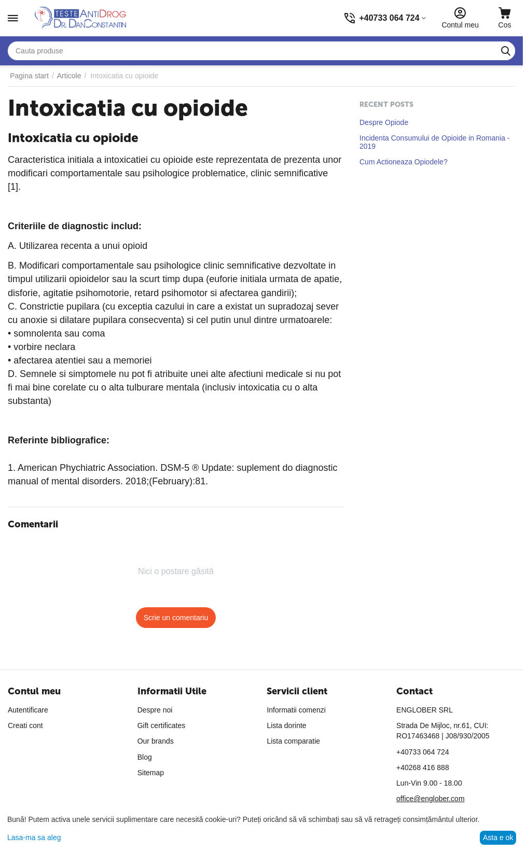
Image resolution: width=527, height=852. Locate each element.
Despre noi (155, 710)
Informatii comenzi (296, 710)
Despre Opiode (383, 122)
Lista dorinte (286, 725)
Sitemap (150, 773)
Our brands (155, 741)
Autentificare (28, 710)
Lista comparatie (293, 741)
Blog (144, 757)
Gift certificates (161, 725)
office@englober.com (430, 798)
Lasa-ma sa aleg (34, 837)
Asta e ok (498, 837)
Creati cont (25, 725)
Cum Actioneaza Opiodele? (403, 162)
